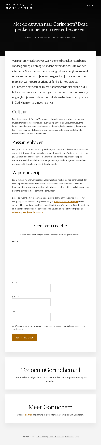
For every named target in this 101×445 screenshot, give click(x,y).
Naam (15, 282)
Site (13, 311)
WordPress (69, 437)
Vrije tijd (30, 38)
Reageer (71, 38)
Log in (77, 437)
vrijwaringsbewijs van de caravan (27, 212)
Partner (28, 415)
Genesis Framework (56, 437)
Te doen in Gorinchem (19, 7)
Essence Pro (41, 437)
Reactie (15, 241)
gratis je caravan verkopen (66, 202)
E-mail (15, 297)
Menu (91, 6)
